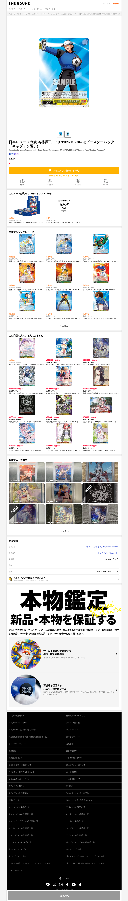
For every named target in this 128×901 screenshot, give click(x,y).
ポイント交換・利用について (20, 765)
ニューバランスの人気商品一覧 (21, 835)
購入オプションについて (75, 765)
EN (67, 878)
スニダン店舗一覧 (73, 723)
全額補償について (73, 779)
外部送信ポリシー (73, 737)
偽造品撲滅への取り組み (75, 716)
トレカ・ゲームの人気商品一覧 (21, 814)
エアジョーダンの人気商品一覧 (21, 828)
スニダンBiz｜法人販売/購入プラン (22, 730)
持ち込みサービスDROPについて (21, 772)
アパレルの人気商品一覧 (75, 807)
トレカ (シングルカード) (108, 553)
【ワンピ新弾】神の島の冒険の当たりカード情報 (85, 863)
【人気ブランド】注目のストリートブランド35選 (85, 856)
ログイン (106, 4)
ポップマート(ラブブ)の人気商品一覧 (80, 842)
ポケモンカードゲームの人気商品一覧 (23, 821)
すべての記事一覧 (16, 870)
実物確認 (105, 185)
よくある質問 (71, 772)
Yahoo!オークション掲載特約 (77, 793)
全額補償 (50, 185)
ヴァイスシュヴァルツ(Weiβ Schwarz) (102, 547)
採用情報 (12, 751)
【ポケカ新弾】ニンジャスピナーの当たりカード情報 (29, 863)
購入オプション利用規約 (18, 793)
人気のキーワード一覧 (17, 849)
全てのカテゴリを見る (74, 849)
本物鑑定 (22, 185)
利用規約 (69, 786)
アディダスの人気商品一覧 (76, 835)
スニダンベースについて (18, 723)
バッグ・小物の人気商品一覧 (77, 814)
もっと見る (64, 326)
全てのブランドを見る (17, 856)
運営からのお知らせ (16, 786)
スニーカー (23, 9)
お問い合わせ (14, 800)
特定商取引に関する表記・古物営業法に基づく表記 (28, 737)
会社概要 (69, 744)
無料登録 (115, 4)
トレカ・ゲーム (36, 9)
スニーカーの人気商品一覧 (19, 807)
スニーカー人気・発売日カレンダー (80, 800)
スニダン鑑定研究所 (16, 716)
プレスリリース (72, 730)
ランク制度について (74, 758)
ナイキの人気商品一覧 (74, 821)
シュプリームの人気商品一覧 (77, 828)
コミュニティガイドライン (19, 779)
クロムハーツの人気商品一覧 (20, 842)
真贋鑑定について (16, 758)
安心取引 (78, 185)
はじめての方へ (72, 751)
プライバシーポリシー (17, 744)
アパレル (12, 9)
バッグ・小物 (50, 9)
